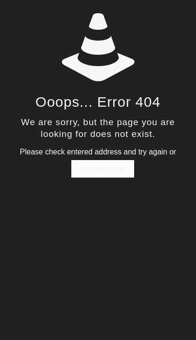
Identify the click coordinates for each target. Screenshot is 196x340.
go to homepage (103, 168)
